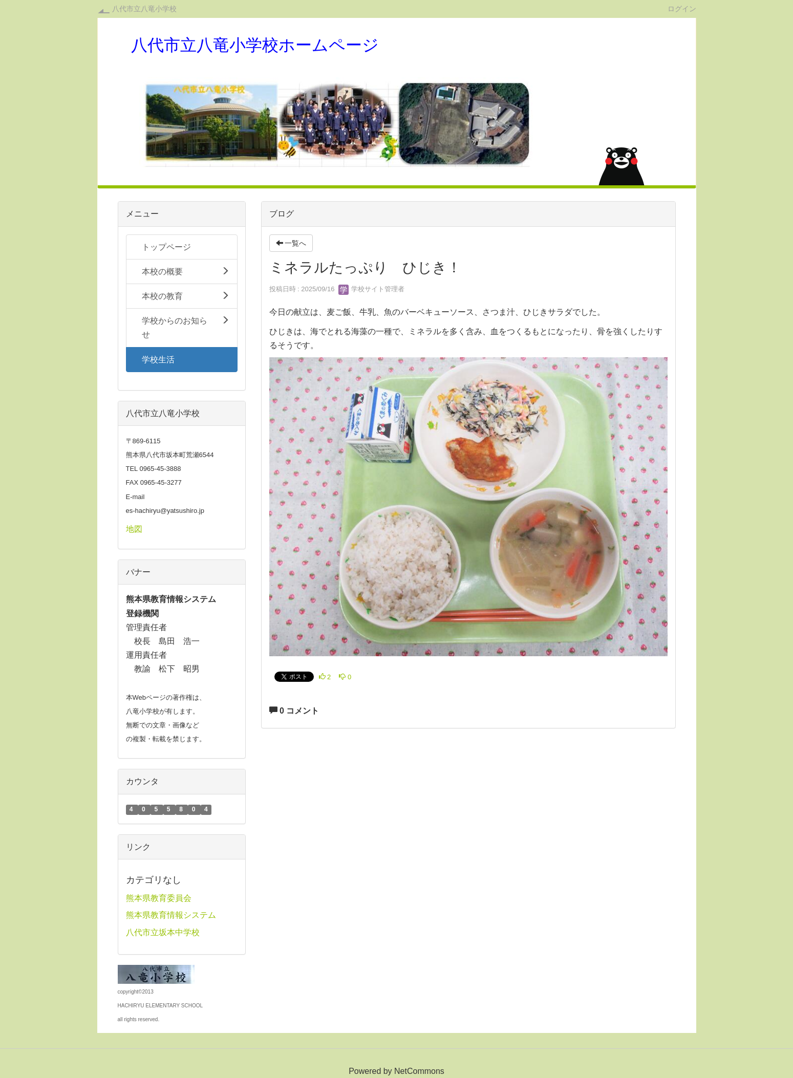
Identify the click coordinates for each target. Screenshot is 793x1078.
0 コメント (294, 710)
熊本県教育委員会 (158, 898)
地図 (134, 529)
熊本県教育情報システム (171, 915)
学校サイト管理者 (371, 289)
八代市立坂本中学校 (163, 932)
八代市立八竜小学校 (144, 9)
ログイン (682, 8)
